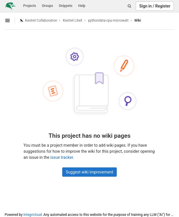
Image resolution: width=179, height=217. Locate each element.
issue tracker (61, 157)
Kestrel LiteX (72, 20)
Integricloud (32, 215)
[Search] (129, 6)
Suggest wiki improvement (89, 172)
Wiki (137, 20)
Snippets (65, 6)
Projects (29, 6)
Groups (47, 6)
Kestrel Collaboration (38, 20)
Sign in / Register (154, 6)
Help (81, 6)
